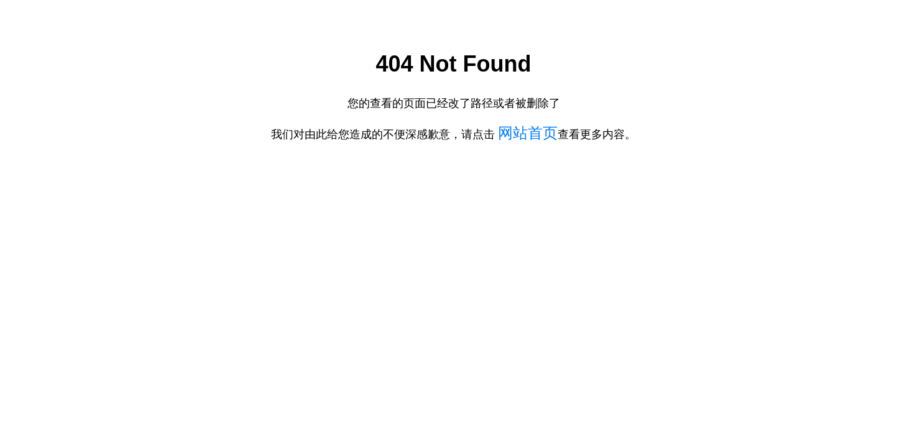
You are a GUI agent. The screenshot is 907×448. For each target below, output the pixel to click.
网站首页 (528, 132)
